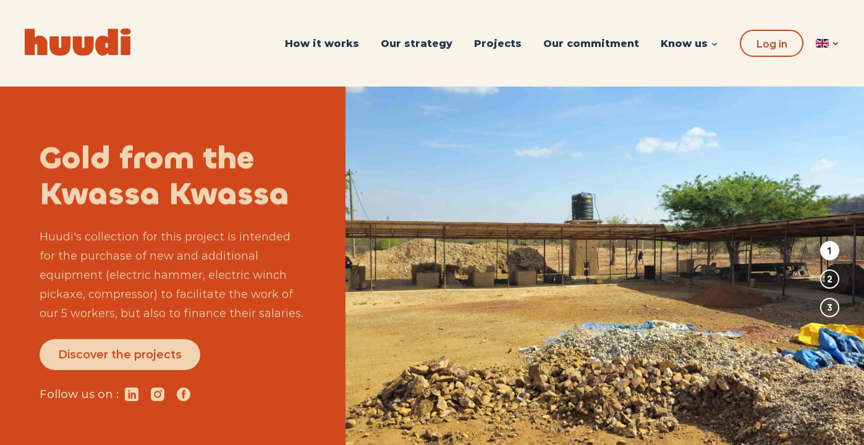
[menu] (512, 43)
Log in (771, 44)
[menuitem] (322, 44)
